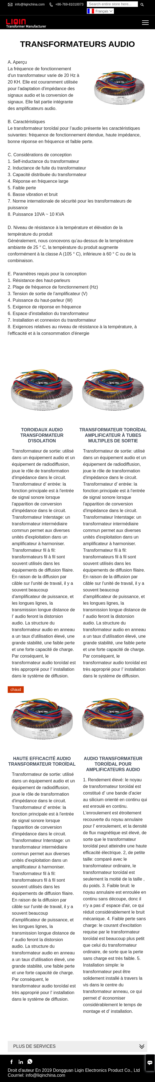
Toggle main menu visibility (145, 20)
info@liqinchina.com (30, 4)
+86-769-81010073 (69, 4)
